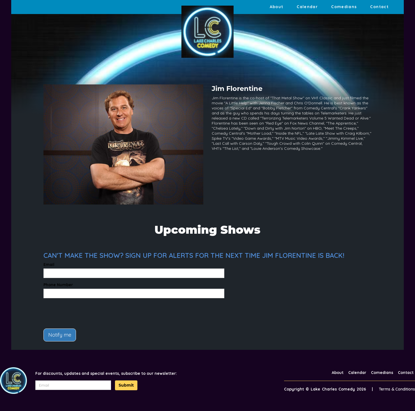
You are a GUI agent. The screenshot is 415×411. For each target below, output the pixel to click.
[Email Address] (73, 385)
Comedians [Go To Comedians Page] (344, 6)
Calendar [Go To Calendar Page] (307, 6)
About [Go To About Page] (276, 6)
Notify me (59, 335)
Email (48, 264)
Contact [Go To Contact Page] (379, 6)
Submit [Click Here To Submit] (126, 385)
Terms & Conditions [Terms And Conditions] (397, 389)
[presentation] (86, 313)
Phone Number (58, 284)
